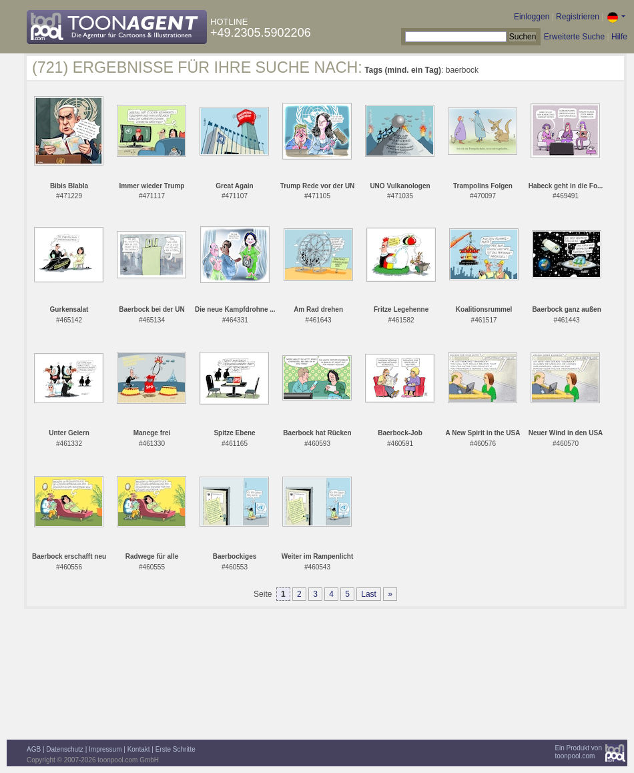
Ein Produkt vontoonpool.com (578, 752)
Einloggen (531, 16)
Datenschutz (64, 749)
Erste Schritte (175, 749)
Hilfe (619, 36)
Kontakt (138, 749)
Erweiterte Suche (574, 36)
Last (368, 594)
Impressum (105, 749)
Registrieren (577, 16)
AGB (34, 749)
